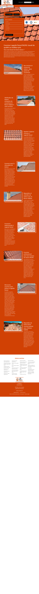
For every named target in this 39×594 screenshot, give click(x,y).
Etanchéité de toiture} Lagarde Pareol (6, 372)
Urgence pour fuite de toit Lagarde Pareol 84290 (15, 368)
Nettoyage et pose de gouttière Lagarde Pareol (7, 367)
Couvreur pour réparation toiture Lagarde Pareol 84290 (15, 371)
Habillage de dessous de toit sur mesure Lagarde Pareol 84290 (23, 365)
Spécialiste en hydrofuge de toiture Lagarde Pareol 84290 (23, 368)
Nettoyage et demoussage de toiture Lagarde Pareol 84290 (7, 364)
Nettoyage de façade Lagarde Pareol (14, 361)
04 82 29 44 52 (3, 6)
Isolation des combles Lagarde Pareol (6, 374)
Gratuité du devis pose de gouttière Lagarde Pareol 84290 (23, 372)
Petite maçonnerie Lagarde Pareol (15, 366)
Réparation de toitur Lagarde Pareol (6, 369)
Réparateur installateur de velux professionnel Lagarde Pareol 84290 (31, 366)
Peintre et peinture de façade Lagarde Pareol (7, 361)
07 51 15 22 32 (10, 6)
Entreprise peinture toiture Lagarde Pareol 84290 (23, 362)
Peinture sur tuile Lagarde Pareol (15, 364)
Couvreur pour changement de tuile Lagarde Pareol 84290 (31, 363)
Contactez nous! (16, 14)
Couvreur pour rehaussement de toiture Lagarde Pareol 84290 (31, 369)
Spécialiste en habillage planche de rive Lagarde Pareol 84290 (31, 373)
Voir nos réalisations (9, 14)
